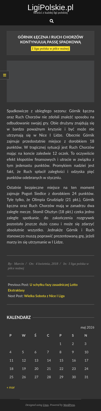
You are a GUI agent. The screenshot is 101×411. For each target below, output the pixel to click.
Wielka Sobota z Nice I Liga (44, 296)
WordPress (69, 405)
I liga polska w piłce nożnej (50, 48)
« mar (11, 387)
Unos (46, 405)
